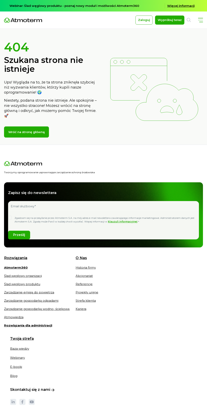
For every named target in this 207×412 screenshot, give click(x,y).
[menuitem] (16, 273)
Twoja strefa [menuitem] (22, 342)
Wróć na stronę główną (26, 136)
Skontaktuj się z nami (32, 393)
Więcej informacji (181, 6)
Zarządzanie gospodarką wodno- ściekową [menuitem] (37, 313)
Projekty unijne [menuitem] (87, 296)
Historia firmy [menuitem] (86, 271)
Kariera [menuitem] (81, 313)
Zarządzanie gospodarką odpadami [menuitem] (31, 304)
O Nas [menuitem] (81, 262)
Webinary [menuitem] (17, 361)
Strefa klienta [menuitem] (86, 304)
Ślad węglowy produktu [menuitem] (22, 288)
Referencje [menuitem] (84, 288)
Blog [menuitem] (13, 380)
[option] (103, 5)
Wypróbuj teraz (170, 20)
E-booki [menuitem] (16, 370)
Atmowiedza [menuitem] (13, 321)
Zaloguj (144, 20)
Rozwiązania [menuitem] (15, 262)
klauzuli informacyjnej (122, 225)
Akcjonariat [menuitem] (84, 280)
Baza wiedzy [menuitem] (19, 352)
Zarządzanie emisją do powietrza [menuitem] (29, 296)
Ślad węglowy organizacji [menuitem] (23, 280)
